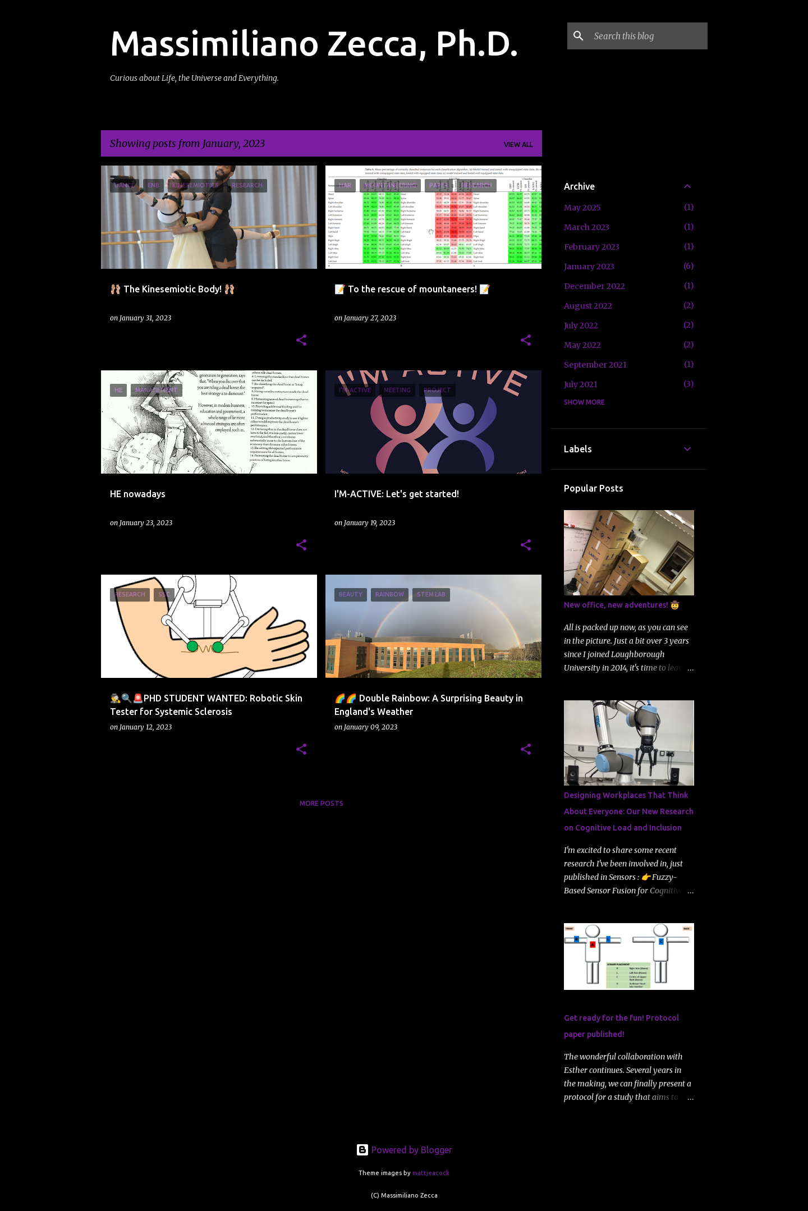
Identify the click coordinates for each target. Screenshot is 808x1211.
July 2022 (581, 325)
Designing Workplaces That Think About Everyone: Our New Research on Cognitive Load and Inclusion (629, 811)
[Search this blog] (649, 35)
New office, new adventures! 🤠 (622, 604)
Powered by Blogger (404, 1150)
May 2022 (582, 345)
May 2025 (582, 208)
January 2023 (589, 267)
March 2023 (586, 227)
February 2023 (591, 247)
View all (518, 144)
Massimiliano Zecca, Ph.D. (314, 42)
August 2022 (588, 306)
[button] (301, 340)
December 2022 (594, 286)
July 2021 (581, 384)
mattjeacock (430, 1172)
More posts (321, 803)
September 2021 (595, 365)
